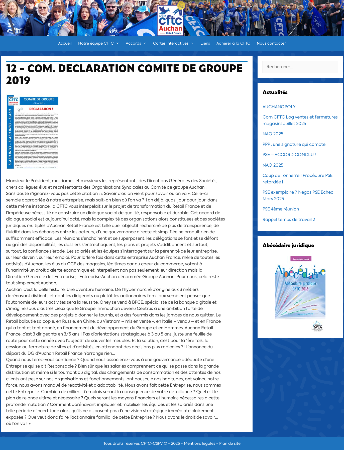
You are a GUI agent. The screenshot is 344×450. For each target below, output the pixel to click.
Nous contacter (271, 43)
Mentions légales (199, 443)
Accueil (65, 43)
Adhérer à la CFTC (233, 43)
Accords (138, 43)
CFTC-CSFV (152, 443)
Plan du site (230, 443)
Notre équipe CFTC (100, 43)
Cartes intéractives (175, 43)
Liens (205, 43)
